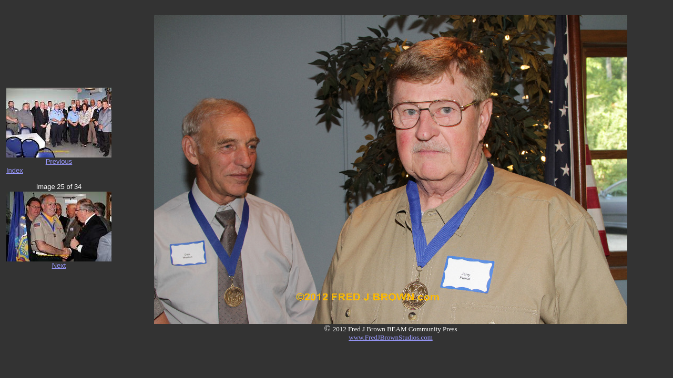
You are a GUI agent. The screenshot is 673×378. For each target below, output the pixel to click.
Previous (59, 161)
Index (14, 170)
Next (59, 265)
